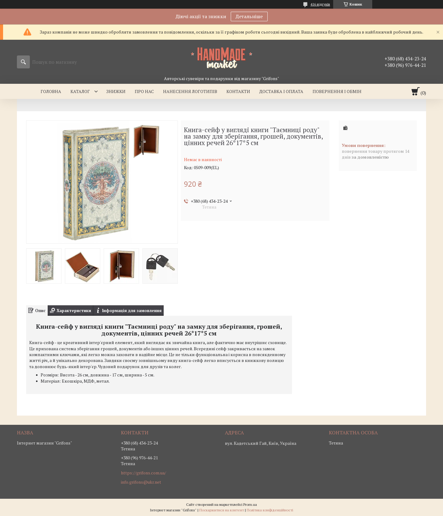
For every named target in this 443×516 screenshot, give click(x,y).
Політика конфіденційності (270, 510)
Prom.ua (250, 504)
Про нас (144, 91)
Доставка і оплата (281, 91)
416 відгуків (320, 4)
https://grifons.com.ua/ (143, 473)
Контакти (238, 91)
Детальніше (249, 16)
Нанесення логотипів (190, 91)
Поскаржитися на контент (221, 510)
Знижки (116, 91)
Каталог (80, 91)
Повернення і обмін (337, 91)
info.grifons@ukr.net (141, 482)
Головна (51, 91)
